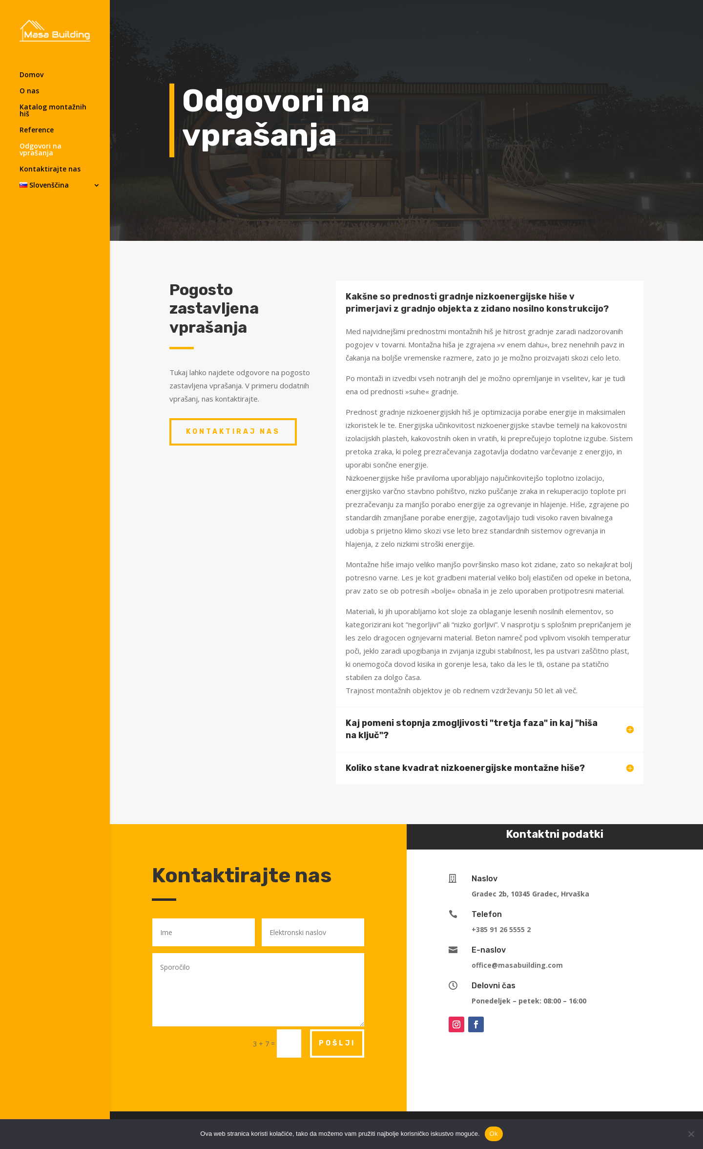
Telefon (487, 914)
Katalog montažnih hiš (53, 111)
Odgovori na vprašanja (41, 150)
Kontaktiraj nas (233, 431)
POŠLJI (337, 1043)
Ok (494, 1133)
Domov (31, 75)
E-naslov (489, 950)
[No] (691, 1134)
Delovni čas (494, 985)
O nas (29, 91)
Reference (37, 130)
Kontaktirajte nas (50, 169)
